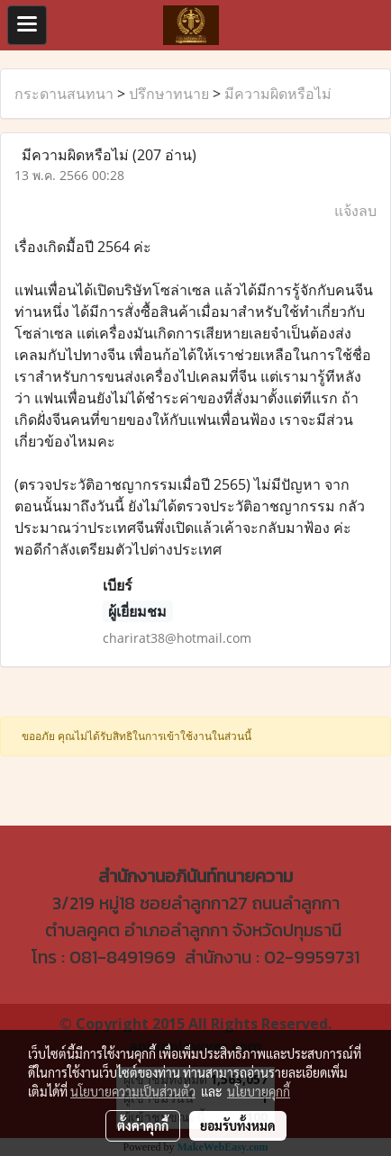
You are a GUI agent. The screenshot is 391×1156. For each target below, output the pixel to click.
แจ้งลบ (355, 211)
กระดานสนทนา (64, 94)
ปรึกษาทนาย (169, 94)
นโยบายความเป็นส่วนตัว (133, 1091)
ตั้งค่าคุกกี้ (142, 1125)
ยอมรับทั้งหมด (238, 1125)
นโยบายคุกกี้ (258, 1091)
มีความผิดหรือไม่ (278, 94)
